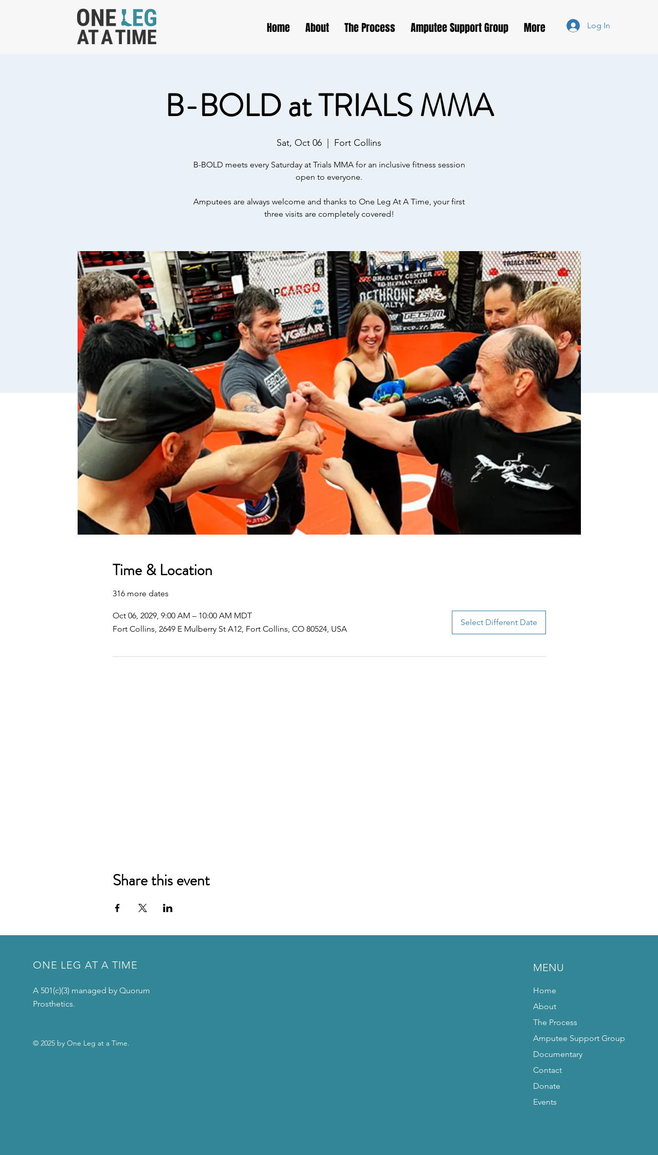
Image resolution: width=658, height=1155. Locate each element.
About (544, 1006)
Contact (547, 1070)
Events (545, 1102)
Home (544, 990)
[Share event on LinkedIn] (168, 908)
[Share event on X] (143, 908)
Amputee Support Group (579, 1038)
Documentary (557, 1054)
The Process (555, 1022)
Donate (546, 1086)
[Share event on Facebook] (117, 908)
